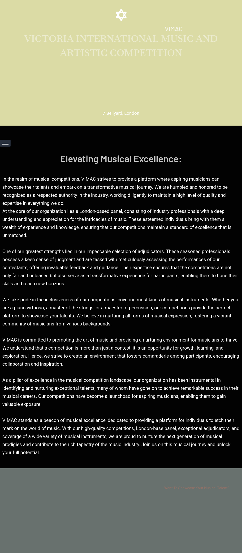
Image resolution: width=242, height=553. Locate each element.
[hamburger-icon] (5, 143)
